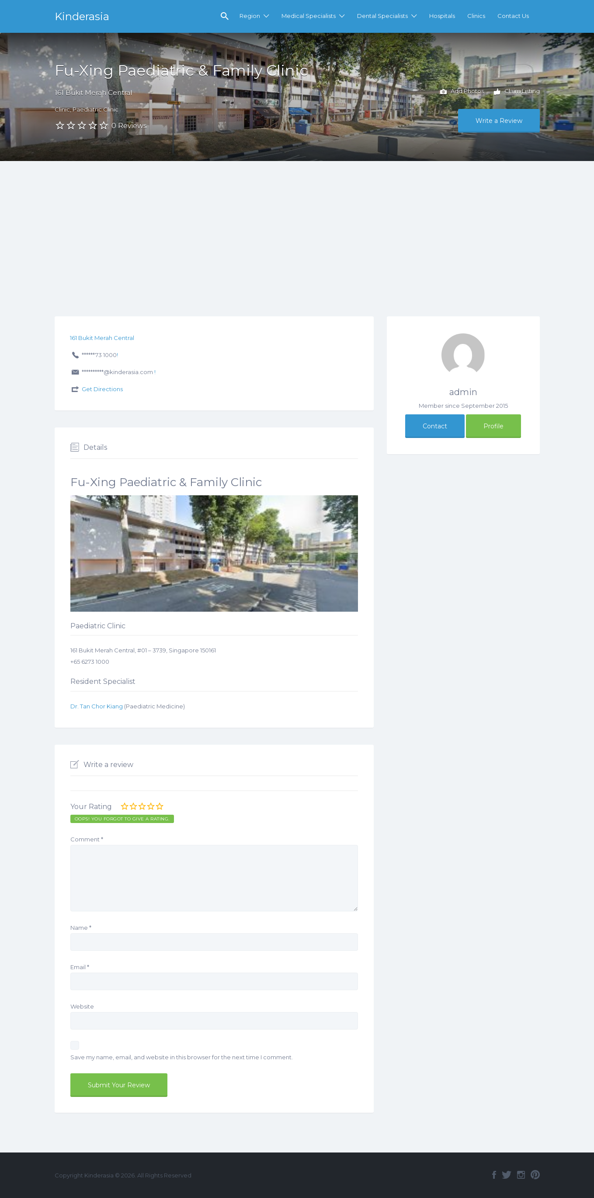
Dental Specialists (382, 15)
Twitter (506, 1175)
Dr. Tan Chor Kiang (96, 706)
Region (250, 15)
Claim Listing (517, 92)
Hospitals (442, 15)
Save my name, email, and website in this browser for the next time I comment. (181, 1057)
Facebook (494, 1175)
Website (82, 1006)
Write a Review (499, 121)
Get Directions (102, 388)
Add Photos (462, 92)
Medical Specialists (308, 15)
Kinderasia (82, 16)
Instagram (521, 1175)
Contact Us (513, 15)
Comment (86, 839)
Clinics (476, 15)
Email (79, 966)
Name (80, 927)
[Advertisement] (297, 226)
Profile (493, 426)
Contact (435, 426)
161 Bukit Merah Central (93, 92)
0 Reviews (128, 126)
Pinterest (535, 1175)
